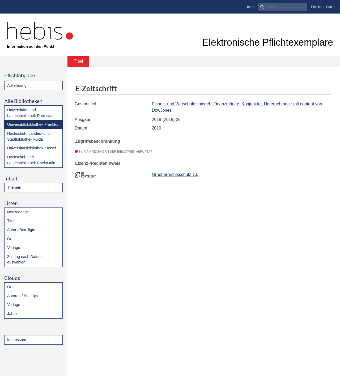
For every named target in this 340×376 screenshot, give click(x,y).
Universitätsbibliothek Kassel (31, 148)
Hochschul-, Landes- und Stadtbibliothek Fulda (28, 136)
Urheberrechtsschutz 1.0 (175, 174)
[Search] (282, 7)
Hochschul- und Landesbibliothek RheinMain (31, 160)
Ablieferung (17, 85)
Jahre (12, 314)
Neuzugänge (18, 212)
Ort (9, 239)
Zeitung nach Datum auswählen (24, 259)
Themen (14, 187)
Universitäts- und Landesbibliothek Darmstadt (30, 113)
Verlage (13, 247)
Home (250, 7)
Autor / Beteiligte (21, 230)
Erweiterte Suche (323, 7)
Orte (11, 287)
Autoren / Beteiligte (23, 296)
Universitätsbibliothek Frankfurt (33, 124)
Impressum (16, 340)
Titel (10, 221)
